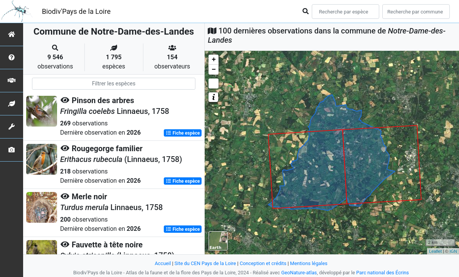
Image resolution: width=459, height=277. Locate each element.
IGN (453, 251)
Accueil (163, 263)
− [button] (214, 69)
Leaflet (435, 251)
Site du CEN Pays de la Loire (205, 263)
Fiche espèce (183, 133)
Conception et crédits (263, 263)
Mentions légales (309, 263)
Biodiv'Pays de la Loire (76, 11)
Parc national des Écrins (382, 272)
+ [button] (214, 59)
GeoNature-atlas (299, 272)
